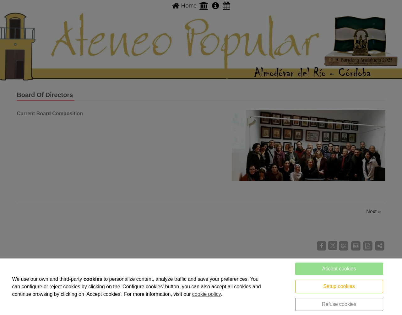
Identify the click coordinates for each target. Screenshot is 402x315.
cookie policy (206, 294)
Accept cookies (339, 268)
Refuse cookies (339, 304)
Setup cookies (339, 286)
